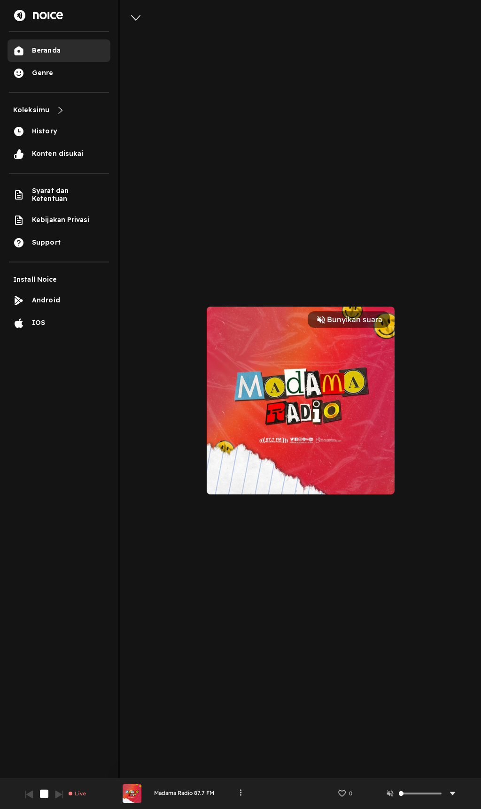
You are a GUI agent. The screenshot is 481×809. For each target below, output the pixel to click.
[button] (344, 793)
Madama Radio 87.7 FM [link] (184, 792)
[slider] (401, 793)
